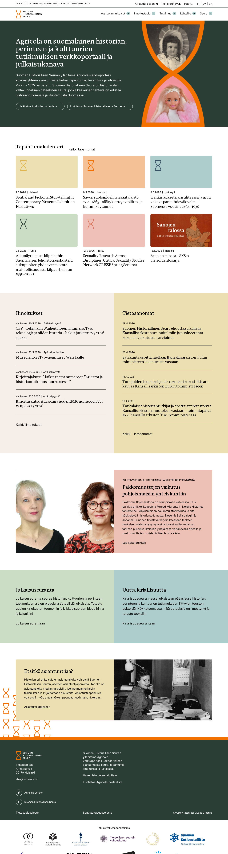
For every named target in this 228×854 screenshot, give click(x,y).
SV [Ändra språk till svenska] (204, 3)
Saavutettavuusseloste (97, 823)
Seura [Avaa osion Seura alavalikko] (206, 13)
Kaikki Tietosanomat (137, 444)
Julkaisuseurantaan (30, 633)
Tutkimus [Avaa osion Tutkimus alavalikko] (167, 13)
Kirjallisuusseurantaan (138, 633)
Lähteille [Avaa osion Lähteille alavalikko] (188, 13)
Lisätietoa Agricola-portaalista (38, 106)
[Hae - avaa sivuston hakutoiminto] (187, 3)
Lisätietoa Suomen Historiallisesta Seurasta (47, 116)
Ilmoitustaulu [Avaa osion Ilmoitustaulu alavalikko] (144, 13)
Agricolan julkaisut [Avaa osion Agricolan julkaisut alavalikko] (115, 13)
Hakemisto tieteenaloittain (100, 785)
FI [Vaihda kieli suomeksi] (198, 3)
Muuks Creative (203, 822)
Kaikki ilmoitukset (29, 435)
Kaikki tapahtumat (82, 159)
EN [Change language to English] (210, 3)
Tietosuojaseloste (27, 823)
